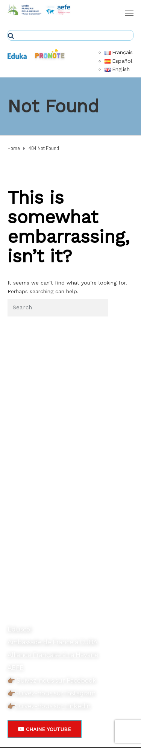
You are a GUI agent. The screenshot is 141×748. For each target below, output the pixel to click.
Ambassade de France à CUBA (52, 642)
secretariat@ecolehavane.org (51, 590)
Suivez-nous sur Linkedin (53, 706)
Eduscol (20, 629)
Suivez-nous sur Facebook (56, 680)
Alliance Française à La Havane (53, 655)
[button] (45, 729)
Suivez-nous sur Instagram (55, 693)
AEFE (16, 667)
